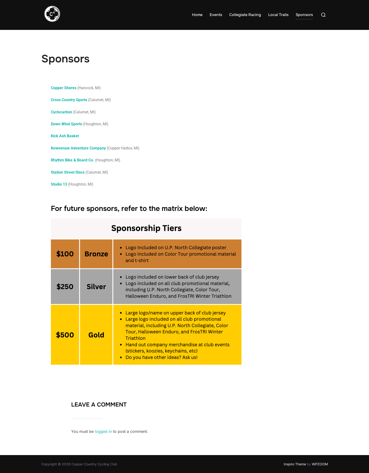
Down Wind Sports (66, 124)
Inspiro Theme (295, 464)
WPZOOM (320, 464)
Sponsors (304, 14)
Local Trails (278, 14)
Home (197, 14)
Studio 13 (59, 184)
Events (216, 14)
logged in (103, 431)
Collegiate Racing (245, 14)
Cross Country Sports (69, 100)
